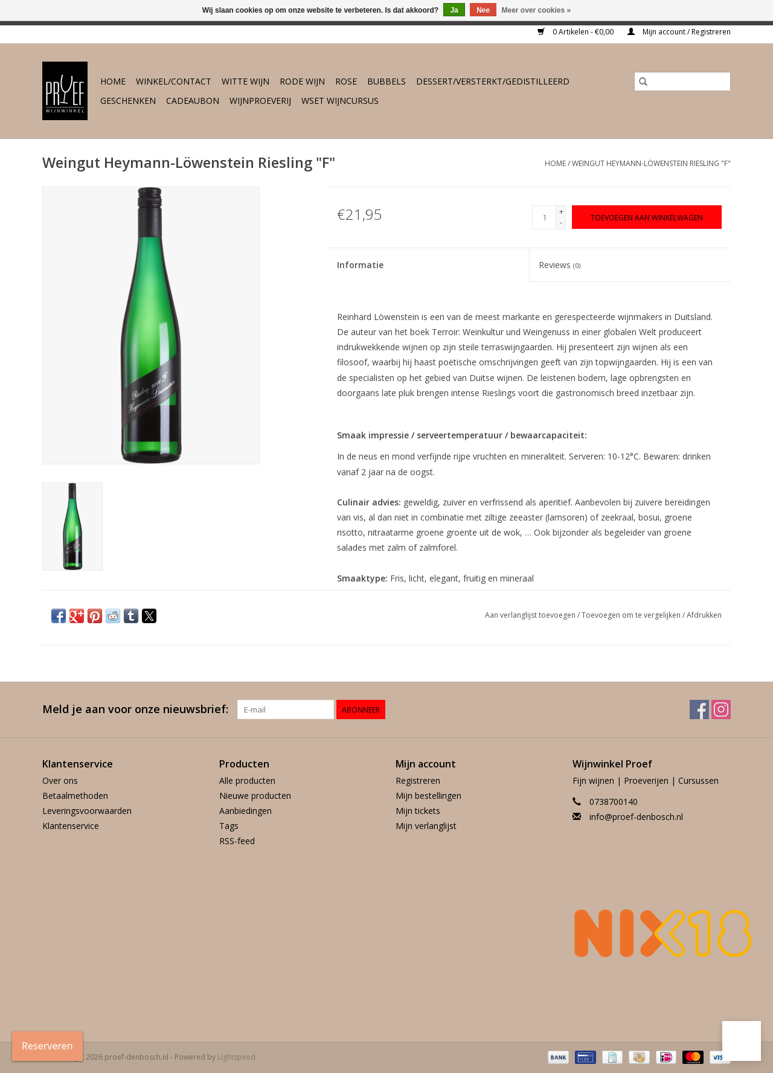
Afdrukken (704, 615)
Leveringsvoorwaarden (87, 810)
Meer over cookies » (536, 10)
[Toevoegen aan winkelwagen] (647, 217)
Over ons (60, 780)
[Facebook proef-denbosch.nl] (699, 709)
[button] (741, 1041)
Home (113, 81)
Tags (229, 825)
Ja (454, 10)
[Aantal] (544, 217)
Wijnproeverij (260, 100)
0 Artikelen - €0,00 (576, 32)
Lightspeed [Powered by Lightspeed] (236, 1057)
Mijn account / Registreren (679, 32)
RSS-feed (237, 841)
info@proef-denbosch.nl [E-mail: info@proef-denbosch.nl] (636, 816)
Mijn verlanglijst (426, 825)
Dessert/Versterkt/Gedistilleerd (492, 81)
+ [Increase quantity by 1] (561, 212)
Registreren (418, 780)
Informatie (360, 265)
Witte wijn (245, 81)
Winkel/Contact (173, 81)
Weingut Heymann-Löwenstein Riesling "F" (651, 163)
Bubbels (386, 81)
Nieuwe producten (255, 795)
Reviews (559, 265)
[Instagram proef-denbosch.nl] (721, 709)
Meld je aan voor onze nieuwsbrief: (135, 709)
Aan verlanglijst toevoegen (531, 615)
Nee (483, 10)
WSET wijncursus (340, 100)
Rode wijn (302, 81)
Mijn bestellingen (428, 795)
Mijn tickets (418, 810)
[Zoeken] (682, 81)
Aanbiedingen (245, 810)
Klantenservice (70, 825)
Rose (346, 81)
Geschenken (128, 100)
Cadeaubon (192, 100)
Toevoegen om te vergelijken (632, 615)
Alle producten (247, 780)
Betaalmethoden (75, 795)
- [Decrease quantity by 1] (561, 222)
